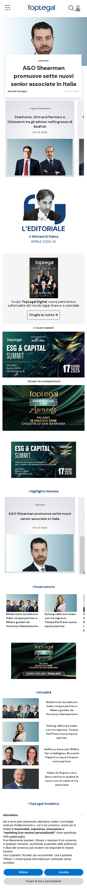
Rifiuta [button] (23, 872)
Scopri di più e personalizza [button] (43, 881)
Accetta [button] (64, 872)
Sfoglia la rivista (43, 315)
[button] (82, 815)
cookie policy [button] (17, 836)
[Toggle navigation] (7, 8)
